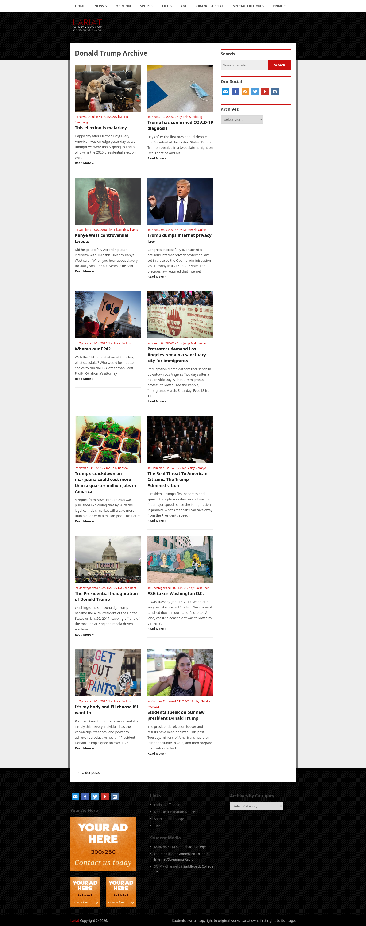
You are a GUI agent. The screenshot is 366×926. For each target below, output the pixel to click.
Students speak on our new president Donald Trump (175, 715)
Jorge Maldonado (194, 343)
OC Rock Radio (165, 854)
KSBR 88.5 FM (164, 847)
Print (278, 6)
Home (80, 6)
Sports (146, 6)
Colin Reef (129, 588)
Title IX (159, 826)
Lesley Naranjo (196, 468)
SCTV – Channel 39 (168, 866)
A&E (184, 6)
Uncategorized (88, 588)
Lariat (74, 920)
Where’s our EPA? (93, 349)
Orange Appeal (209, 6)
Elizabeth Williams (126, 230)
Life (165, 6)
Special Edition (247, 6)
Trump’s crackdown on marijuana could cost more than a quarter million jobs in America (105, 482)
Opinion (123, 6)
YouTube (265, 91)
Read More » (84, 163)
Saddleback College (169, 819)
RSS (245, 91)
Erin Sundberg (192, 117)
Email (225, 91)
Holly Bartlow (122, 343)
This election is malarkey (101, 128)
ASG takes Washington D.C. (175, 593)
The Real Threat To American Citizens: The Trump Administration (177, 479)
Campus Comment (163, 701)
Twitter (255, 91)
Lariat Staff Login (167, 805)
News (99, 6)
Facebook (235, 91)
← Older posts (89, 772)
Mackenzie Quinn (194, 230)
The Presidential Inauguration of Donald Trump (106, 596)
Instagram (275, 91)
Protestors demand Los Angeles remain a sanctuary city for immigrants (176, 354)
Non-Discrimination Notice (174, 812)
